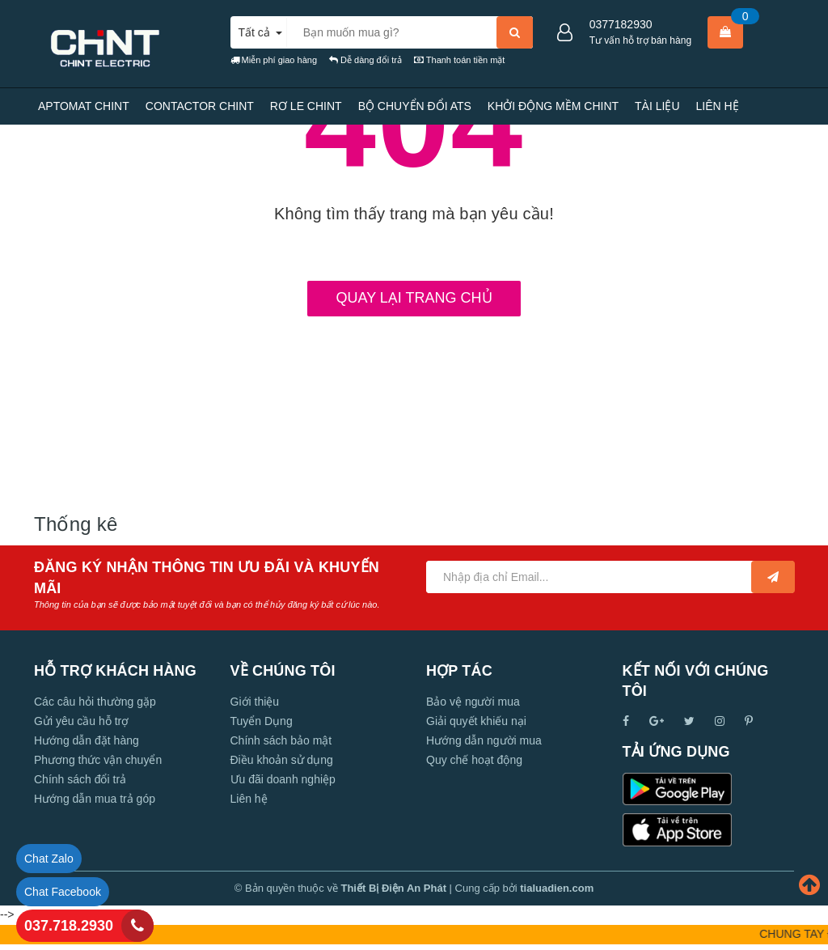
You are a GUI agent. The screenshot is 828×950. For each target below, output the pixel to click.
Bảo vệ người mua (473, 701)
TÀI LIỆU (657, 106)
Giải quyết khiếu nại (476, 721)
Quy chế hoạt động (474, 759)
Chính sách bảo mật (281, 740)
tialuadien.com (557, 888)
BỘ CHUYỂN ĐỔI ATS (414, 106)
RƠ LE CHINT (306, 106)
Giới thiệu (255, 701)
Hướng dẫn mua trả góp (94, 798)
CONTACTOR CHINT (200, 106)
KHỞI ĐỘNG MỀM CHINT (553, 106)
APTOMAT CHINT (83, 106)
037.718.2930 (68, 926)
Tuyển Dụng (261, 721)
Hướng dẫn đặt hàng (86, 740)
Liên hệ (249, 798)
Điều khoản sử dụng (281, 759)
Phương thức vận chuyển (98, 759)
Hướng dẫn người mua (484, 740)
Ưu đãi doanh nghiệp (283, 779)
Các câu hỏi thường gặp (95, 701)
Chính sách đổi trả (80, 779)
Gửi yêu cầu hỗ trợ (81, 721)
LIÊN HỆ (717, 106)
